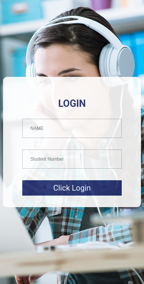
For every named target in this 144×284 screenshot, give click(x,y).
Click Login (72, 188)
